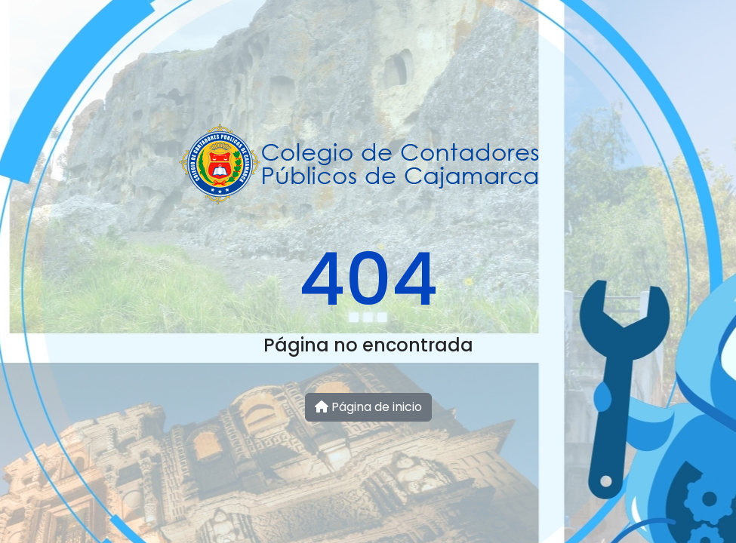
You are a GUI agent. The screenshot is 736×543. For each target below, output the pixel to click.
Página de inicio (368, 407)
